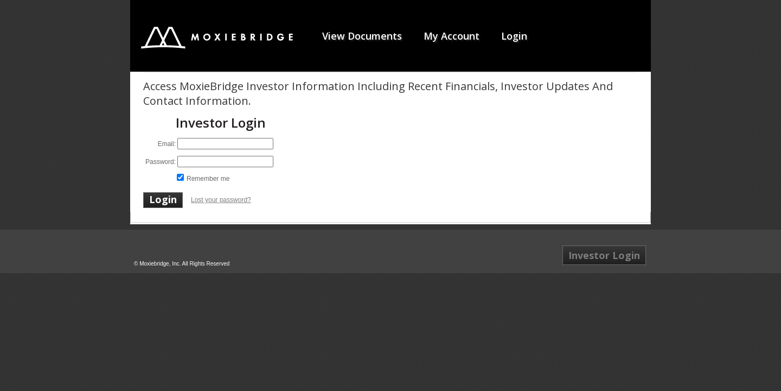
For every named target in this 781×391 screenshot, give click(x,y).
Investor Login (604, 255)
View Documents (362, 35)
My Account (451, 35)
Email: (167, 144)
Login (514, 35)
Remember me (208, 178)
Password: (160, 162)
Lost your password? (221, 200)
